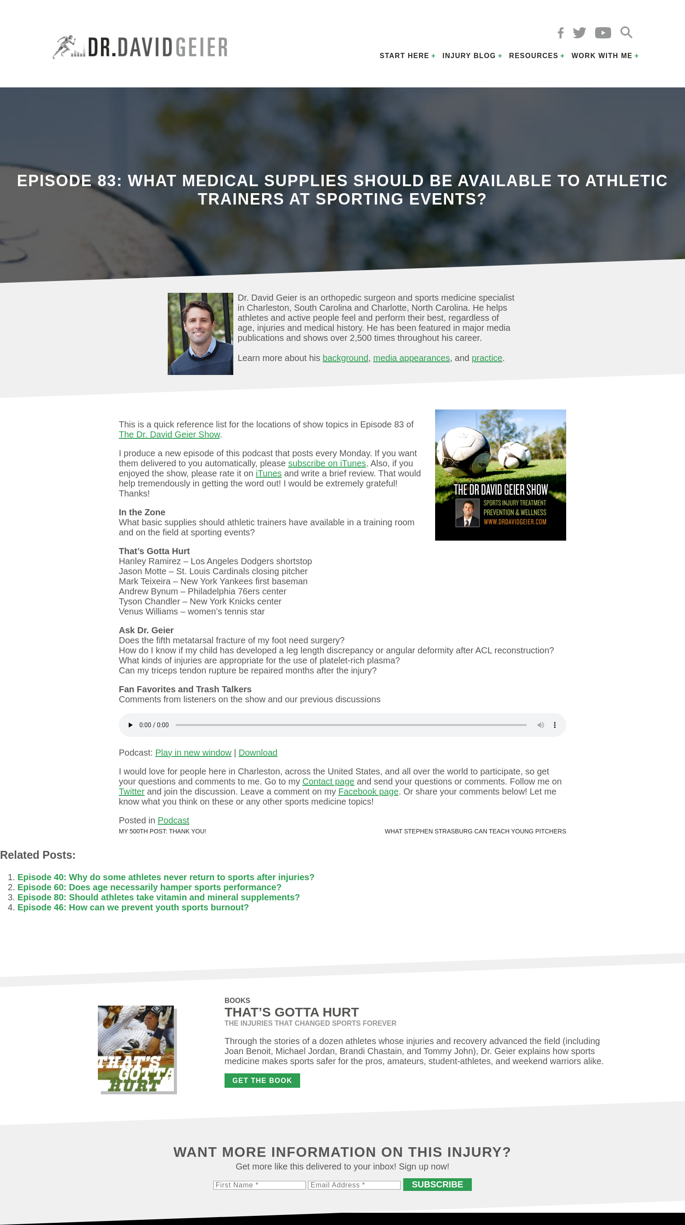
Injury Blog (469, 55)
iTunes (269, 473)
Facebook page (368, 791)
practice (487, 358)
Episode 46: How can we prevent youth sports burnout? (133, 907)
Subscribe (438, 1184)
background (346, 358)
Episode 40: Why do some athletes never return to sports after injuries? (166, 877)
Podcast (173, 820)
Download (258, 752)
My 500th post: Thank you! (162, 831)
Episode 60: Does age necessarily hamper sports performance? (149, 887)
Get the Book (262, 1080)
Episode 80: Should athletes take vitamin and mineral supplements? (158, 897)
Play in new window (193, 752)
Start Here (404, 55)
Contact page (328, 781)
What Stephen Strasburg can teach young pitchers (475, 831)
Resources (533, 55)
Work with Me (602, 55)
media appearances (411, 358)
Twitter (132, 791)
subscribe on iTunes (327, 463)
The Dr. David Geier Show (169, 434)
